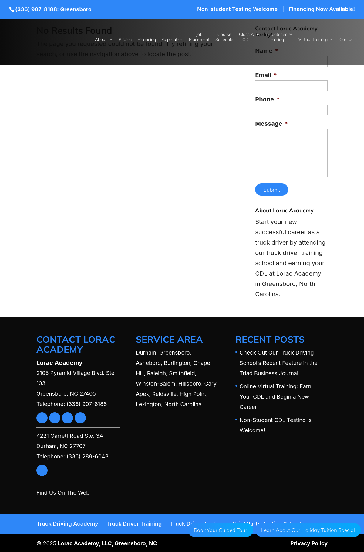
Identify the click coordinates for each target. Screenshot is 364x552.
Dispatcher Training (276, 37)
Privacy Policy (309, 542)
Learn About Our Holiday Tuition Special (308, 530)
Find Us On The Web (62, 491)
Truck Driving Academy (67, 522)
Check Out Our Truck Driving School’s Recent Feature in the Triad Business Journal (279, 361)
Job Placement (199, 37)
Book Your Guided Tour (220, 530)
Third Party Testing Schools (268, 522)
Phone (267, 99)
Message (271, 123)
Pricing (125, 39)
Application (172, 39)
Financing (146, 39)
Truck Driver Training (134, 522)
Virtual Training (313, 39)
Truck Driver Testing (196, 522)
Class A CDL (246, 37)
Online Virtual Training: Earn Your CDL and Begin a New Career (276, 395)
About (101, 39)
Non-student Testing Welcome (237, 9)
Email (266, 75)
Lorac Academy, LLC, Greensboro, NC (108, 542)
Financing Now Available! (322, 9)
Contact (347, 39)
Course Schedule (224, 37)
